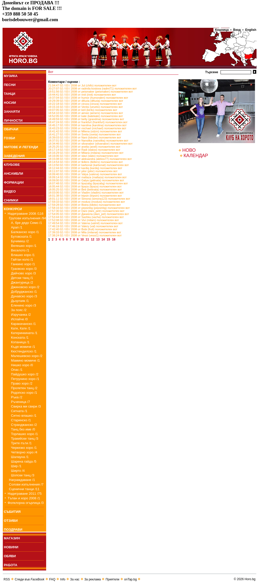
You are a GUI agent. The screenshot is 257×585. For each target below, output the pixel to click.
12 (93, 239)
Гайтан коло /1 (22, 259)
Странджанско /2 (24, 425)
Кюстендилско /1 (24, 351)
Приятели (112, 579)
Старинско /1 (21, 420)
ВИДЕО (10, 191)
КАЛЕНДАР (196, 155)
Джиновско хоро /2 (25, 287)
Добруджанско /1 (24, 292)
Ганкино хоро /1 (23, 264)
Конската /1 (20, 337)
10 (82, 239)
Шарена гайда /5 (23, 461)
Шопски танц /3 (22, 475)
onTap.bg (130, 579)
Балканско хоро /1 (25, 232)
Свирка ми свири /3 (26, 406)
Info (62, 579)
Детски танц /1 (22, 278)
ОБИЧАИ (11, 129)
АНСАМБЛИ (13, 173)
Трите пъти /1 (21, 443)
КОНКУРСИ (13, 209)
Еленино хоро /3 (23, 305)
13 (98, 239)
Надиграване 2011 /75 (25, 493)
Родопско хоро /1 (24, 393)
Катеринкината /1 (24, 333)
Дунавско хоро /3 (24, 296)
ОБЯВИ (10, 556)
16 (114, 239)
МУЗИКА (11, 76)
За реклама (92, 579)
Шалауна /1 (20, 457)
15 (109, 239)
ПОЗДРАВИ (13, 529)
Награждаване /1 (22, 480)
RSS (7, 579)
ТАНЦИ (9, 94)
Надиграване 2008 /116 (26, 213)
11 (88, 239)
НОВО (189, 150)
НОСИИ (10, 103)
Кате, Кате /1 (21, 328)
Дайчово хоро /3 (23, 273)
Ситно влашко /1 (23, 415)
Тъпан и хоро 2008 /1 (24, 498)
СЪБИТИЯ (12, 512)
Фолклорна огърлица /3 (26, 503)
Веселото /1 (20, 250)
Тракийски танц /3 (24, 438)
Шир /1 (16, 466)
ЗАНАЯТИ (12, 111)
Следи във (29, 579)
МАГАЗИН (12, 538)
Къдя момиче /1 (23, 347)
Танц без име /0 (23, 429)
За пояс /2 (19, 310)
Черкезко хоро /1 (24, 448)
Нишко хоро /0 (22, 365)
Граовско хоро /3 (23, 269)
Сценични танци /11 (24, 489)
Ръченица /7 (20, 402)
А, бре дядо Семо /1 (26, 223)
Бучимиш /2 (20, 241)
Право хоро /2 (21, 383)
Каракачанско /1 (23, 324)
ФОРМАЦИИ (14, 182)
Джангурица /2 (22, 282)
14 (103, 239)
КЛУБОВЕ (12, 165)
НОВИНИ (11, 547)
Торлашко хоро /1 (24, 434)
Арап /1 (16, 227)
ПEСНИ (10, 85)
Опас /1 (16, 370)
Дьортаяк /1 (20, 301)
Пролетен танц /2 (24, 388)
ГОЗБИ (9, 138)
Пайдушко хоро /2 (24, 374)
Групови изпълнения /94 (27, 218)
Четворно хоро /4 (24, 452)
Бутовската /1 (21, 236)
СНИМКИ (11, 200)
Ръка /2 (16, 397)
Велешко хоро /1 (23, 246)
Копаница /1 (20, 342)
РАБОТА (10, 565)
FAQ (52, 579)
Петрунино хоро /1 (25, 379)
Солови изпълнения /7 (26, 484)
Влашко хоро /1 (23, 255)
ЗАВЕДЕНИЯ (14, 156)
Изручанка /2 (21, 314)
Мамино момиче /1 (25, 360)
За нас (75, 579)
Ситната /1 (19, 411)
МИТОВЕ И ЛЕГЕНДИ (21, 147)
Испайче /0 (19, 319)
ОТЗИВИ (11, 521)
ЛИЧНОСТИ (13, 120)
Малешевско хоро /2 (26, 356)
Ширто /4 (18, 471)
